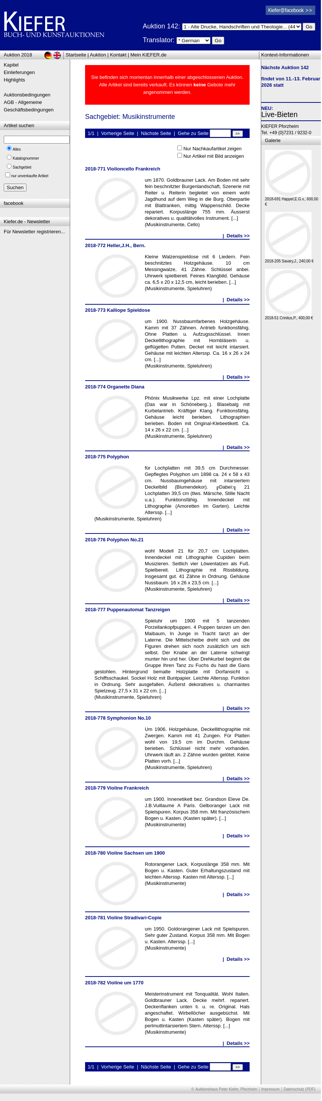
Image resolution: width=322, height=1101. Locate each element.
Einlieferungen (19, 72)
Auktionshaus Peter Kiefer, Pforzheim (226, 1089)
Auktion (98, 55)
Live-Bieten (279, 114)
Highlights (14, 80)
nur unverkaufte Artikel (30, 176)
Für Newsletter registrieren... (34, 231)
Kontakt (118, 55)
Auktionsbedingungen (27, 95)
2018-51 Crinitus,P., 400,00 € (289, 316)
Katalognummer (26, 158)
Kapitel (11, 65)
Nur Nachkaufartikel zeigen (212, 148)
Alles (17, 149)
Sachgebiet (22, 167)
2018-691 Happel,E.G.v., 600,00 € (291, 199)
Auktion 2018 (18, 55)
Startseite (76, 55)
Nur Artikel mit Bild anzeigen (213, 156)
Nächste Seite (156, 133)
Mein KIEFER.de (149, 55)
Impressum (270, 1089)
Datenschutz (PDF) (299, 1089)
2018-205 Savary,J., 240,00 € (289, 259)
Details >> (238, 236)
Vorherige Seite (117, 133)
